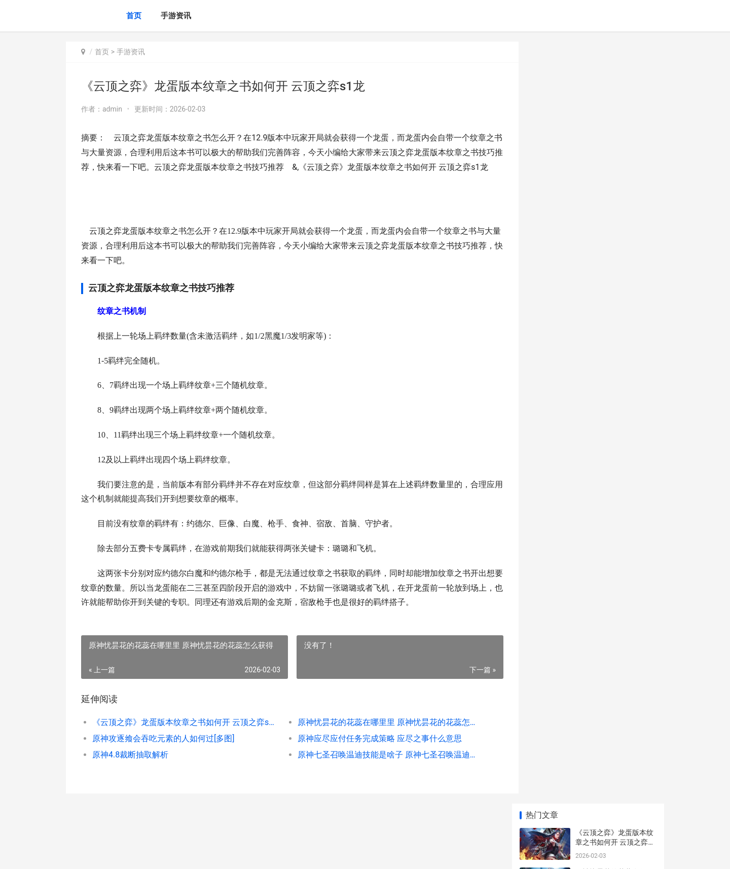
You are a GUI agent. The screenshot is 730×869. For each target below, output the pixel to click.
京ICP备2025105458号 (204, 852)
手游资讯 (176, 15)
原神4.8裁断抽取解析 (130, 769)
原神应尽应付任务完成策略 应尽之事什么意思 (371, 753)
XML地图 (249, 852)
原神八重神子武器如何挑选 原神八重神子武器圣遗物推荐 (615, 352)
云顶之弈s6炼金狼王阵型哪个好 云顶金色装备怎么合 (615, 510)
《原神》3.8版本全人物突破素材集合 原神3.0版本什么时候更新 (615, 742)
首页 (133, 15)
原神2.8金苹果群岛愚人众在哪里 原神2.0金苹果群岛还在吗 (615, 663)
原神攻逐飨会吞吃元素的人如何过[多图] (163, 753)
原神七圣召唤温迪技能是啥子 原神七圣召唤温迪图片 (377, 769)
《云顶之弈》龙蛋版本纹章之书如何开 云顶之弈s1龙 (180, 737)
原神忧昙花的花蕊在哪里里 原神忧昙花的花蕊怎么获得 (377, 737)
